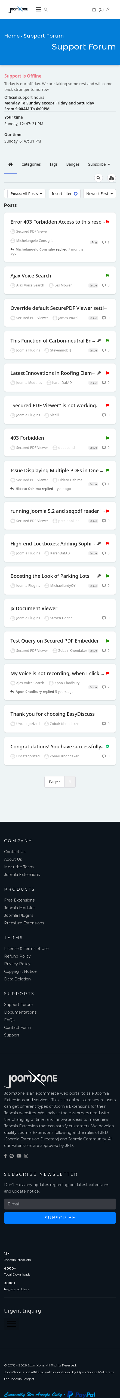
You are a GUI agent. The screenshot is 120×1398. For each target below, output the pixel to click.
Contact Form (17, 1027)
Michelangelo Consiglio (35, 249)
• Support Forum (42, 36)
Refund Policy (17, 956)
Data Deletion (17, 979)
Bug (94, 242)
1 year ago (62, 488)
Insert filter (65, 193)
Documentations (20, 1012)
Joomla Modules (19, 907)
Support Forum (18, 1004)
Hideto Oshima (28, 488)
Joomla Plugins (18, 915)
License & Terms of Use (26, 948)
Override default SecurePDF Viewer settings (61, 308)
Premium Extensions (24, 923)
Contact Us (14, 851)
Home (12, 36)
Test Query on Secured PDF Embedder (54, 640)
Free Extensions (19, 900)
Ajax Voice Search (30, 275)
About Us (13, 859)
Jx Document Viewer (33, 608)
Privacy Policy (17, 963)
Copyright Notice (20, 971)
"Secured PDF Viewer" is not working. (53, 405)
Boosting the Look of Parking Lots (49, 576)
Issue (93, 285)
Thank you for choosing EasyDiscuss (52, 714)
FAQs (9, 1019)
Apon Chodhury (29, 691)
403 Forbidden (27, 437)
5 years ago (64, 691)
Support (11, 1035)
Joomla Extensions (22, 874)
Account (109, 9)
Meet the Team (19, 867)
